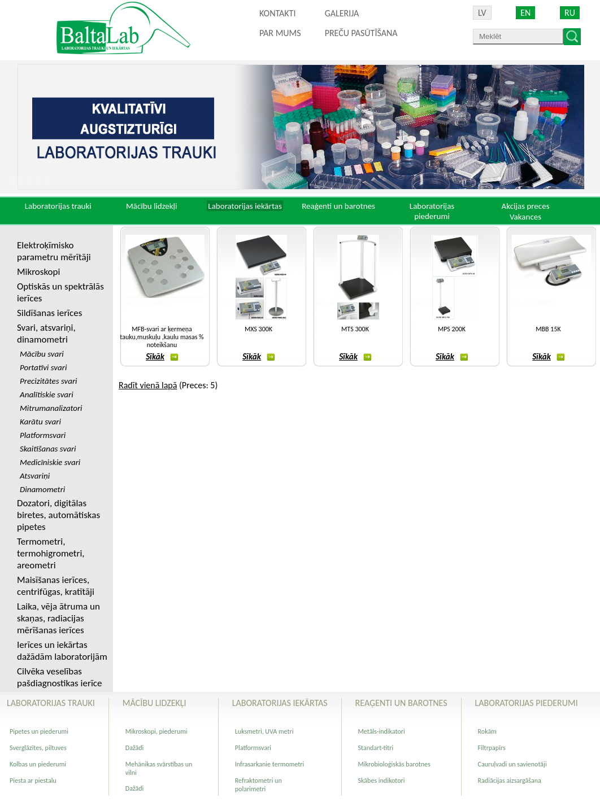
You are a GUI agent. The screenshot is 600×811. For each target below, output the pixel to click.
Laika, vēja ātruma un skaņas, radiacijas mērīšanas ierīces (58, 618)
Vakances (525, 217)
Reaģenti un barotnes (338, 206)
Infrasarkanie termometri (269, 764)
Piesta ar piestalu (33, 780)
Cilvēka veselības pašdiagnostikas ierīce (59, 677)
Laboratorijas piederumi (432, 211)
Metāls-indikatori (381, 731)
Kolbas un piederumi (38, 764)
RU (569, 12)
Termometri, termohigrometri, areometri (51, 553)
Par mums (280, 33)
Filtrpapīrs (492, 748)
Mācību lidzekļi (151, 206)
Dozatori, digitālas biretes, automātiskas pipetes (58, 515)
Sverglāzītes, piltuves (38, 748)
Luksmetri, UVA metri (264, 731)
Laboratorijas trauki (58, 206)
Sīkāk (162, 357)
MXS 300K (258, 329)
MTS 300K (355, 329)
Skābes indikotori (381, 780)
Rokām (487, 731)
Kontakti (277, 13)
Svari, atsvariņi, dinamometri (46, 333)
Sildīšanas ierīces (49, 313)
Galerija (342, 13)
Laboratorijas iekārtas (245, 206)
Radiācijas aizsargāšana (509, 780)
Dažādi (134, 748)
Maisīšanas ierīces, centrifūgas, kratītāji (55, 586)
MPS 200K (452, 329)
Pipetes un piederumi (39, 731)
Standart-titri (376, 748)
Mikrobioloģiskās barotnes (394, 764)
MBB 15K (548, 329)
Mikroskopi (38, 272)
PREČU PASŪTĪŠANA (361, 33)
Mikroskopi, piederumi (156, 731)
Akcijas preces (525, 206)
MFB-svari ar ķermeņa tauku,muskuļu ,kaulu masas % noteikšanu (161, 337)
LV (482, 12)
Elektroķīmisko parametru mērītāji (54, 251)
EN (525, 12)
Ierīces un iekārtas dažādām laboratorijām (62, 651)
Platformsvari (253, 748)
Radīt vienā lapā (148, 385)
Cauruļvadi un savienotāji (512, 764)
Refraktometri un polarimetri (258, 785)
